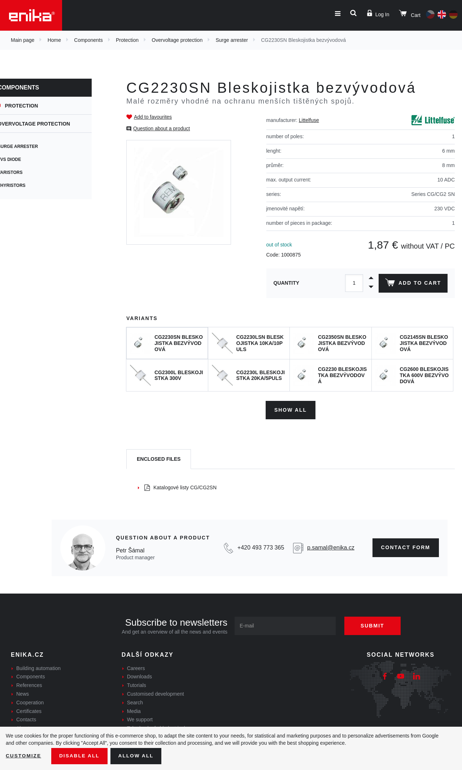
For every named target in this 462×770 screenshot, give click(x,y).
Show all (290, 409)
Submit (374, 625)
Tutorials (136, 685)
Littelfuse (309, 120)
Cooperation (30, 702)
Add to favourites (153, 117)
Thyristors (28, 185)
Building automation (38, 667)
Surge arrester (231, 40)
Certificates (29, 710)
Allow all (138, 756)
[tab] (158, 459)
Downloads (139, 676)
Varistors (26, 172)
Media (134, 710)
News (22, 693)
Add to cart (413, 284)
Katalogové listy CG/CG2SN (180, 487)
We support (140, 719)
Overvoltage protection (177, 40)
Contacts (26, 719)
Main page (22, 40)
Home (54, 40)
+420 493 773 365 (260, 547)
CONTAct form (406, 547)
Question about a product (161, 128)
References (29, 685)
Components (88, 40)
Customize (24, 756)
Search (135, 702)
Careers (136, 667)
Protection (127, 40)
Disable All (80, 756)
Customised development (155, 693)
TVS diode (26, 159)
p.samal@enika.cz (330, 547)
